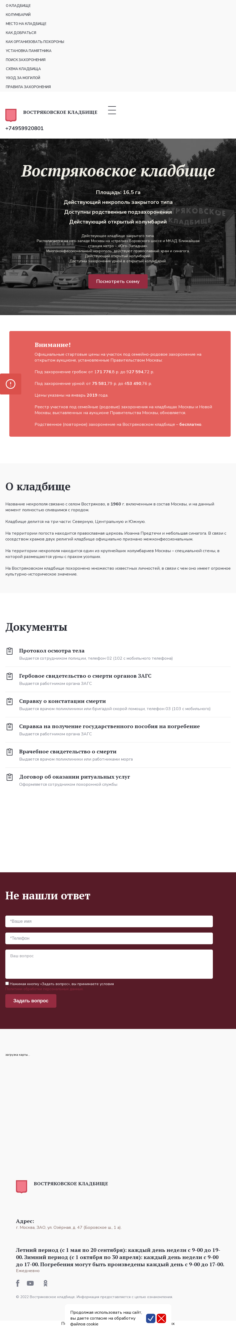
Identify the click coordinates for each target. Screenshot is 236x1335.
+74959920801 (24, 128)
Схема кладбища (23, 69)
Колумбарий (18, 14)
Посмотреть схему (118, 281)
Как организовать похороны (35, 42)
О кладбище (18, 5)
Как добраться (21, 33)
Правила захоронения (28, 87)
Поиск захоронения (25, 60)
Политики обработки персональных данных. (44, 988)
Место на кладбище (26, 24)
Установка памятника (29, 51)
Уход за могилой (23, 78)
